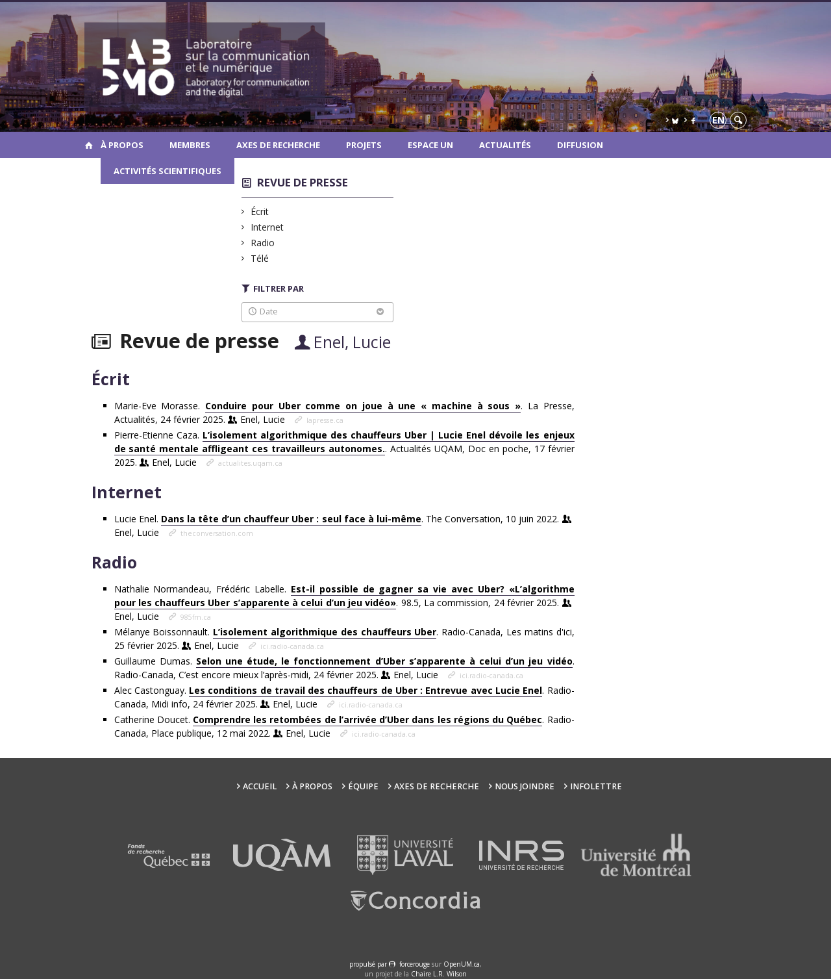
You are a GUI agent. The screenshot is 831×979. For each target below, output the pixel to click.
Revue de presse (302, 182)
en (718, 120)
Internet (267, 227)
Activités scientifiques (167, 171)
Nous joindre (524, 786)
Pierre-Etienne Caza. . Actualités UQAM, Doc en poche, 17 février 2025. (344, 448)
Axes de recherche (278, 145)
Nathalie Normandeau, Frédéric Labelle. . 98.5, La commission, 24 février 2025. (344, 602)
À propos (122, 145)
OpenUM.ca (461, 964)
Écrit (260, 211)
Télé (260, 258)
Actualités (505, 145)
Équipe (363, 786)
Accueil (260, 786)
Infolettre (596, 786)
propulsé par (369, 964)
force (414, 964)
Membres (189, 145)
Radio (263, 242)
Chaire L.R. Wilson (439, 973)
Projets (364, 145)
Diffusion (580, 145)
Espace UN (430, 145)
